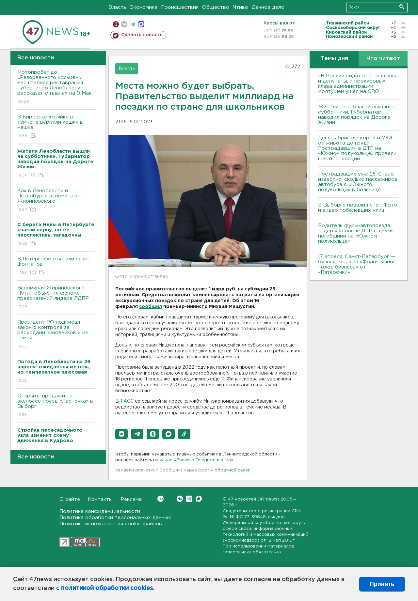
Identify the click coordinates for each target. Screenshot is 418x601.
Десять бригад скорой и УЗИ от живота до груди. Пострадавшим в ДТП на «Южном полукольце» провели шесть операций (357, 148)
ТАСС (127, 401)
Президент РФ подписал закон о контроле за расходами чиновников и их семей (56, 334)
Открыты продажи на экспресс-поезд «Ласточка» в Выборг (56, 406)
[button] (121, 434)
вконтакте (124, 24)
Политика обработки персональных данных (115, 518)
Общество (215, 7)
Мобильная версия (116, 24)
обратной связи (232, 470)
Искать (401, 6)
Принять (382, 584)
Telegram (189, 499)
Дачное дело (268, 7)
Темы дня (334, 58)
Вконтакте (160, 499)
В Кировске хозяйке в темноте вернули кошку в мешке (56, 127)
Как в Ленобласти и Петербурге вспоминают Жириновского (56, 200)
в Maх (227, 460)
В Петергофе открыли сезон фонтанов (56, 266)
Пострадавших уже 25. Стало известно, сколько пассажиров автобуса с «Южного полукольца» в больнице (357, 182)
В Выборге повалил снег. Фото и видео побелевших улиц (357, 207)
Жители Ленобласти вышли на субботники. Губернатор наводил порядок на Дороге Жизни (357, 115)
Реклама (131, 499)
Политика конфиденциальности (99, 511)
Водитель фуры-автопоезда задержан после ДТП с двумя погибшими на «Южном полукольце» (356, 233)
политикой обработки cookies (107, 588)
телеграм (133, 24)
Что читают (383, 58)
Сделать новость (142, 35)
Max (199, 499)
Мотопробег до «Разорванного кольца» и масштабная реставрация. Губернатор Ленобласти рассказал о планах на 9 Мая (56, 87)
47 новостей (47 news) (253, 499)
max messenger (141, 24)
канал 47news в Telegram (188, 460)
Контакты (100, 499)
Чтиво (240, 7)
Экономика (143, 7)
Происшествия (180, 7)
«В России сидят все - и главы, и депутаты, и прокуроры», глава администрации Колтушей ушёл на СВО (357, 84)
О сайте (69, 499)
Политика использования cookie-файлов (110, 524)
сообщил (150, 307)
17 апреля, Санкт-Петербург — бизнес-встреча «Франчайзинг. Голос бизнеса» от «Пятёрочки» (357, 264)
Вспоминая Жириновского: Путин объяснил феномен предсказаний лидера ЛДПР (56, 298)
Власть (117, 7)
